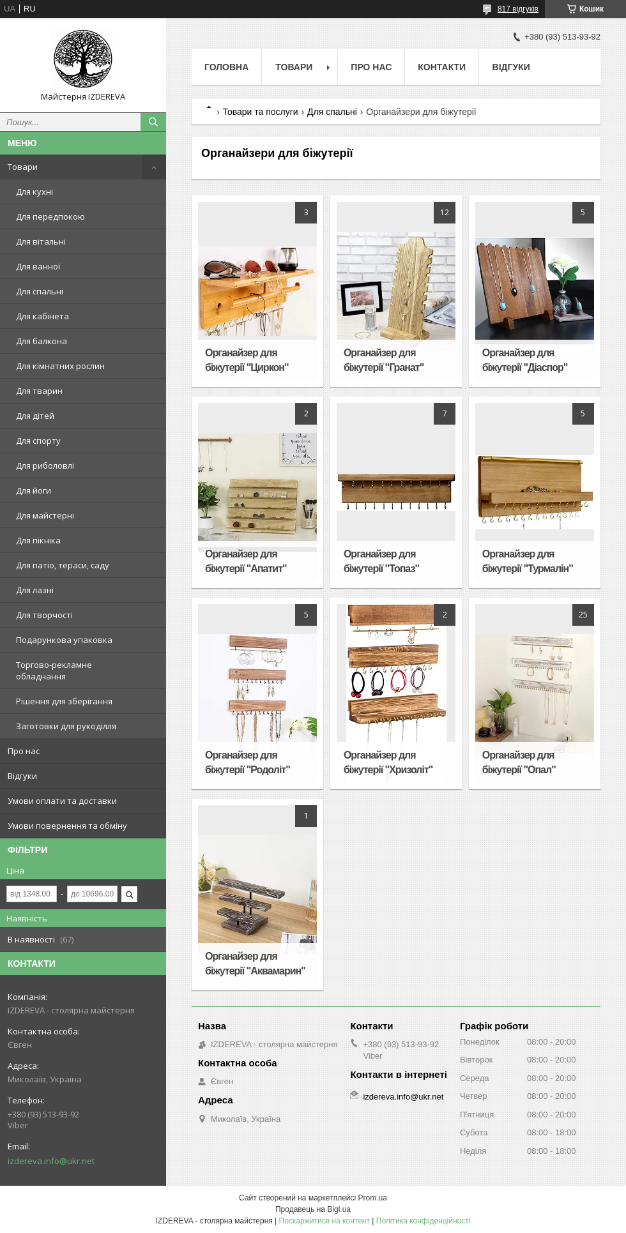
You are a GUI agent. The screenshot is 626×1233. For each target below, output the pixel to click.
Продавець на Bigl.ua (313, 1209)
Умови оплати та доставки (62, 800)
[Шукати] (153, 122)
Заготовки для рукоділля (66, 726)
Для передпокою (50, 216)
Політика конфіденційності (423, 1220)
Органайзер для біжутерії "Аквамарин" (255, 963)
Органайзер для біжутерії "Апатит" (245, 561)
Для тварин (39, 391)
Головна (226, 67)
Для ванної (38, 266)
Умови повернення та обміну (67, 825)
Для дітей (35, 415)
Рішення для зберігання (64, 701)
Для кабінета (42, 316)
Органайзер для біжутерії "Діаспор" (525, 360)
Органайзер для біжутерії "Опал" (519, 762)
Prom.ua (372, 1197)
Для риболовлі (45, 465)
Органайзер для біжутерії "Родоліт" (247, 762)
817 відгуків (518, 8)
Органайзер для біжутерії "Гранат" (384, 360)
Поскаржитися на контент (324, 1220)
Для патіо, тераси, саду (62, 565)
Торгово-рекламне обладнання (54, 670)
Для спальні (39, 291)
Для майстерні (45, 515)
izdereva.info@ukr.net (51, 1161)
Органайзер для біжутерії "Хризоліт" (388, 762)
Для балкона (41, 341)
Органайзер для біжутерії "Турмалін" (527, 561)
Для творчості (44, 615)
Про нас (24, 751)
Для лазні (35, 590)
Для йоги (33, 490)
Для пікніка (38, 540)
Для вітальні (41, 241)
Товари (23, 166)
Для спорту (38, 440)
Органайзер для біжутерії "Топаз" (381, 561)
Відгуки (22, 776)
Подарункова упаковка (64, 640)
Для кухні (34, 191)
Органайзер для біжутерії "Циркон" (246, 360)
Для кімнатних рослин (60, 366)
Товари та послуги (260, 112)
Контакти (442, 67)
